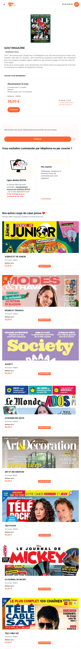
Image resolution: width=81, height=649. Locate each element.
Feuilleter (37, 139)
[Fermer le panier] (4, 4)
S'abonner (14, 110)
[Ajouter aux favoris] (74, 139)
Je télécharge (46, 199)
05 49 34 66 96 (67, 4)
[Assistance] (76, 4)
